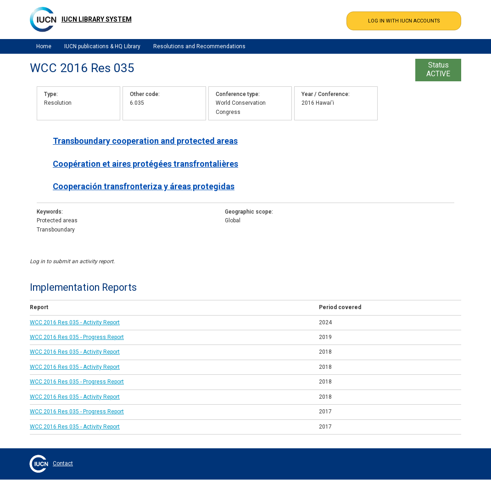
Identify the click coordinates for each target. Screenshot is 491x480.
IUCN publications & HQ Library (102, 46)
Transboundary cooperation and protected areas (145, 141)
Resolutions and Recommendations (199, 46)
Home (43, 46)
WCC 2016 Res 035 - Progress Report (77, 337)
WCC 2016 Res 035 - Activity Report (75, 322)
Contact (63, 463)
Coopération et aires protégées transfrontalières (145, 164)
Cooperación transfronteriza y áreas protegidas (143, 186)
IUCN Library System (96, 19)
